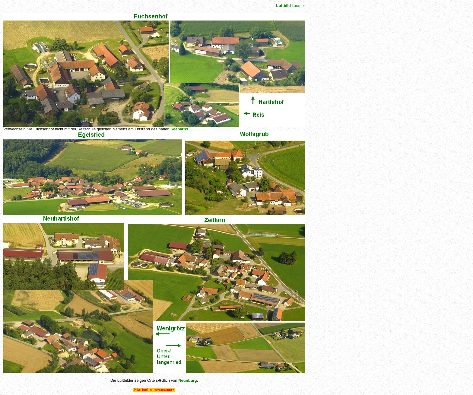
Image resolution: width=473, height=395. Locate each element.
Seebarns (179, 129)
